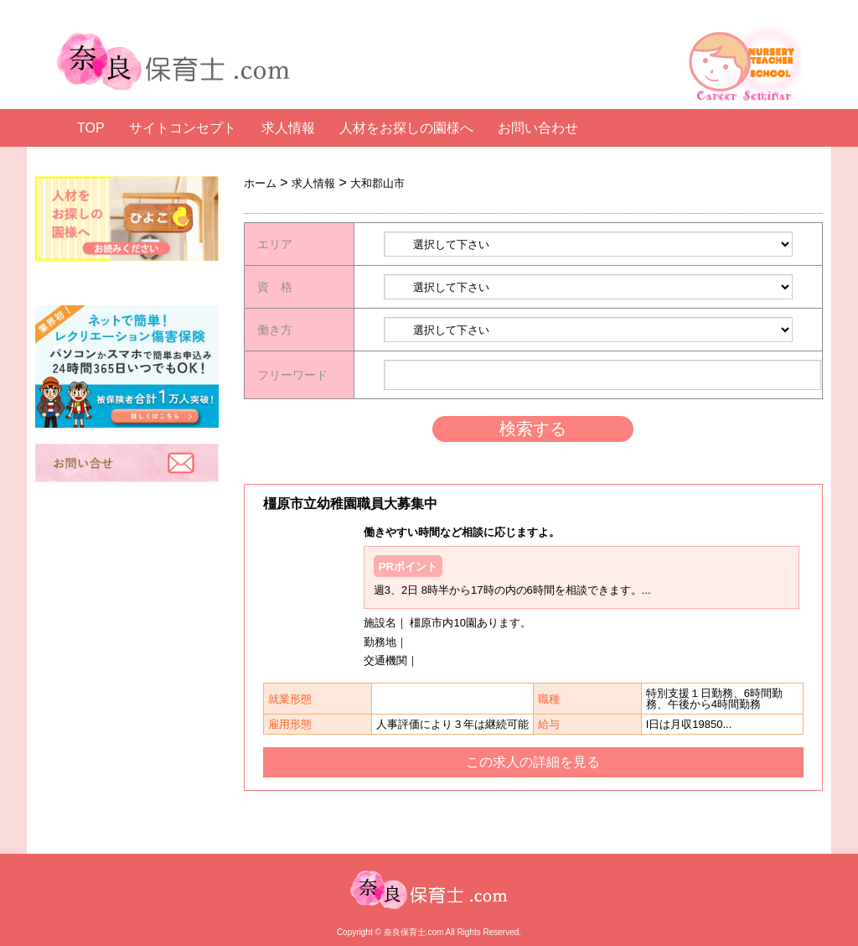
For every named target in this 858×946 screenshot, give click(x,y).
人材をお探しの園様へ (406, 128)
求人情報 (288, 128)
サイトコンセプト (182, 128)
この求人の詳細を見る (533, 762)
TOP (91, 128)
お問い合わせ (538, 128)
